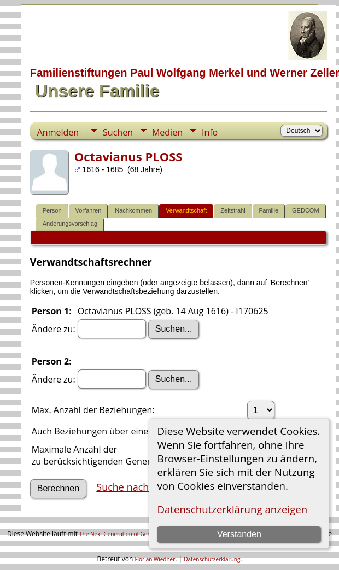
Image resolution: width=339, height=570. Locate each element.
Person (52, 210)
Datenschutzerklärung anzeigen (232, 509)
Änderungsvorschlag (70, 223)
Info (210, 132)
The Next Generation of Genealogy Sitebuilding (138, 534)
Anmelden (58, 132)
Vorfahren (88, 210)
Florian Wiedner (155, 559)
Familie (268, 210)
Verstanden (239, 534)
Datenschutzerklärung (212, 559)
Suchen (118, 132)
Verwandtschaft (186, 210)
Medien (167, 132)
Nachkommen (133, 210)
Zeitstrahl (232, 210)
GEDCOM (305, 210)
